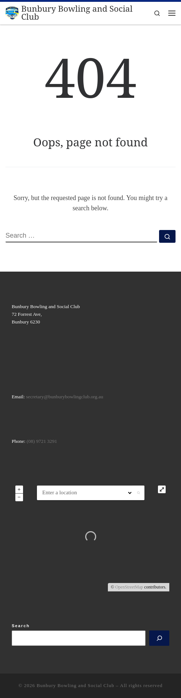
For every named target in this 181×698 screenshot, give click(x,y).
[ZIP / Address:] (75, 493)
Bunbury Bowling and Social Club (75, 685)
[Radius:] (123, 493)
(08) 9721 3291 (42, 441)
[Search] (159, 638)
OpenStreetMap (129, 587)
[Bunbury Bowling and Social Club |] (12, 12)
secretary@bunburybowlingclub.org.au (64, 396)
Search (21, 626)
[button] (138, 493)
